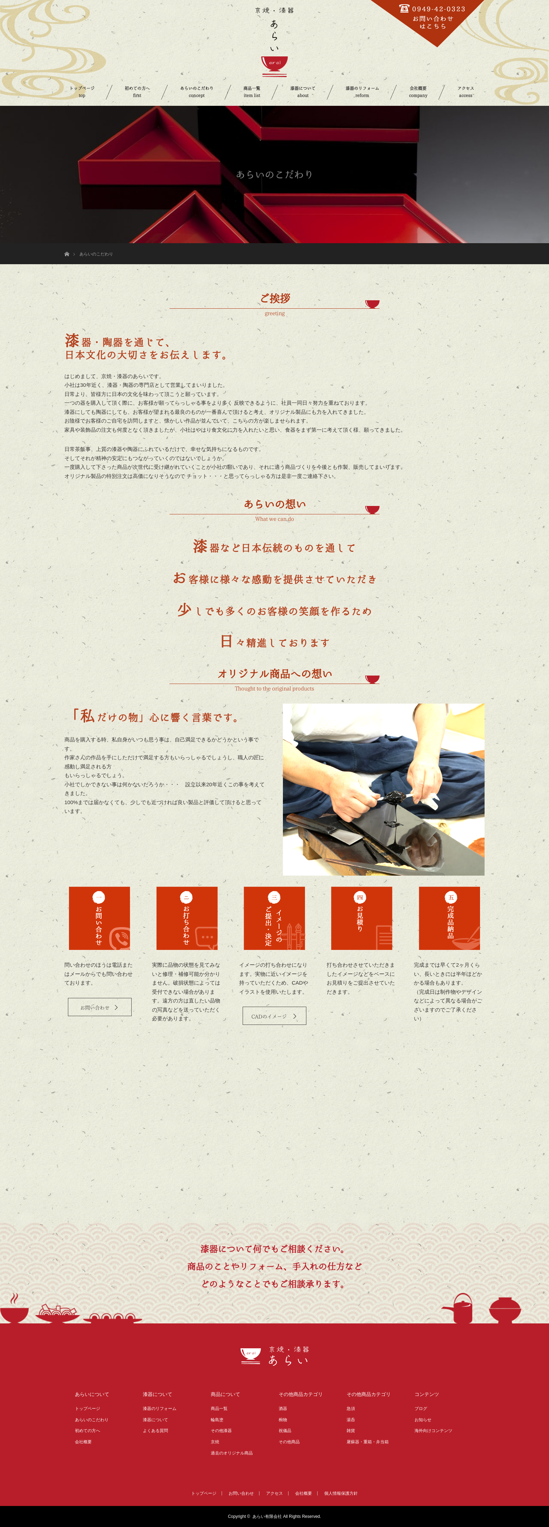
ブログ (421, 1408)
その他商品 (289, 1441)
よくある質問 (155, 1430)
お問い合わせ (95, 1007)
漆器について (302, 91)
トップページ (82, 91)
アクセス (465, 91)
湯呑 (351, 1419)
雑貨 (351, 1430)
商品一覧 (251, 91)
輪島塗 (217, 1419)
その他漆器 (221, 1430)
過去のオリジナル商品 (232, 1453)
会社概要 (418, 91)
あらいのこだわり (197, 91)
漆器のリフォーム (362, 91)
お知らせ (423, 1419)
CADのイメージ (269, 1016)
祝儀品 (285, 1430)
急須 (351, 1408)
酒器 (283, 1408)
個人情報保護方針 (341, 1493)
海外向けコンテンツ (433, 1430)
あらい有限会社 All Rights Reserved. (286, 1516)
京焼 (215, 1441)
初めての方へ (137, 91)
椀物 (283, 1419)
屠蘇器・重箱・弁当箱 (368, 1441)
